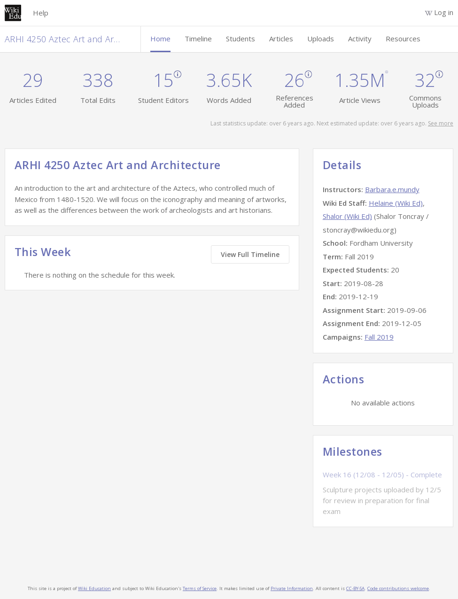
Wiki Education (94, 588)
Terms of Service (200, 588)
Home (160, 38)
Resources (403, 38)
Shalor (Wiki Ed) (347, 216)
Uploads (320, 38)
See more (440, 123)
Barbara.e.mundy (392, 189)
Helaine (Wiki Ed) (396, 203)
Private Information (292, 588)
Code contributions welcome (398, 588)
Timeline (198, 38)
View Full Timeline (250, 254)
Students (240, 38)
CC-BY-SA (355, 588)
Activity (360, 38)
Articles (281, 38)
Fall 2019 (379, 337)
